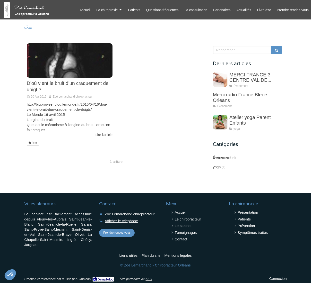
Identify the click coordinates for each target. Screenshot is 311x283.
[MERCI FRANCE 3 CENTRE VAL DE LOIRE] (220, 79)
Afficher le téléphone (121, 221)
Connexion (278, 278)
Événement (222, 157)
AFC (149, 279)
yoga (217, 167)
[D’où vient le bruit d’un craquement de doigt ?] (69, 60)
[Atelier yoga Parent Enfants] (220, 122)
